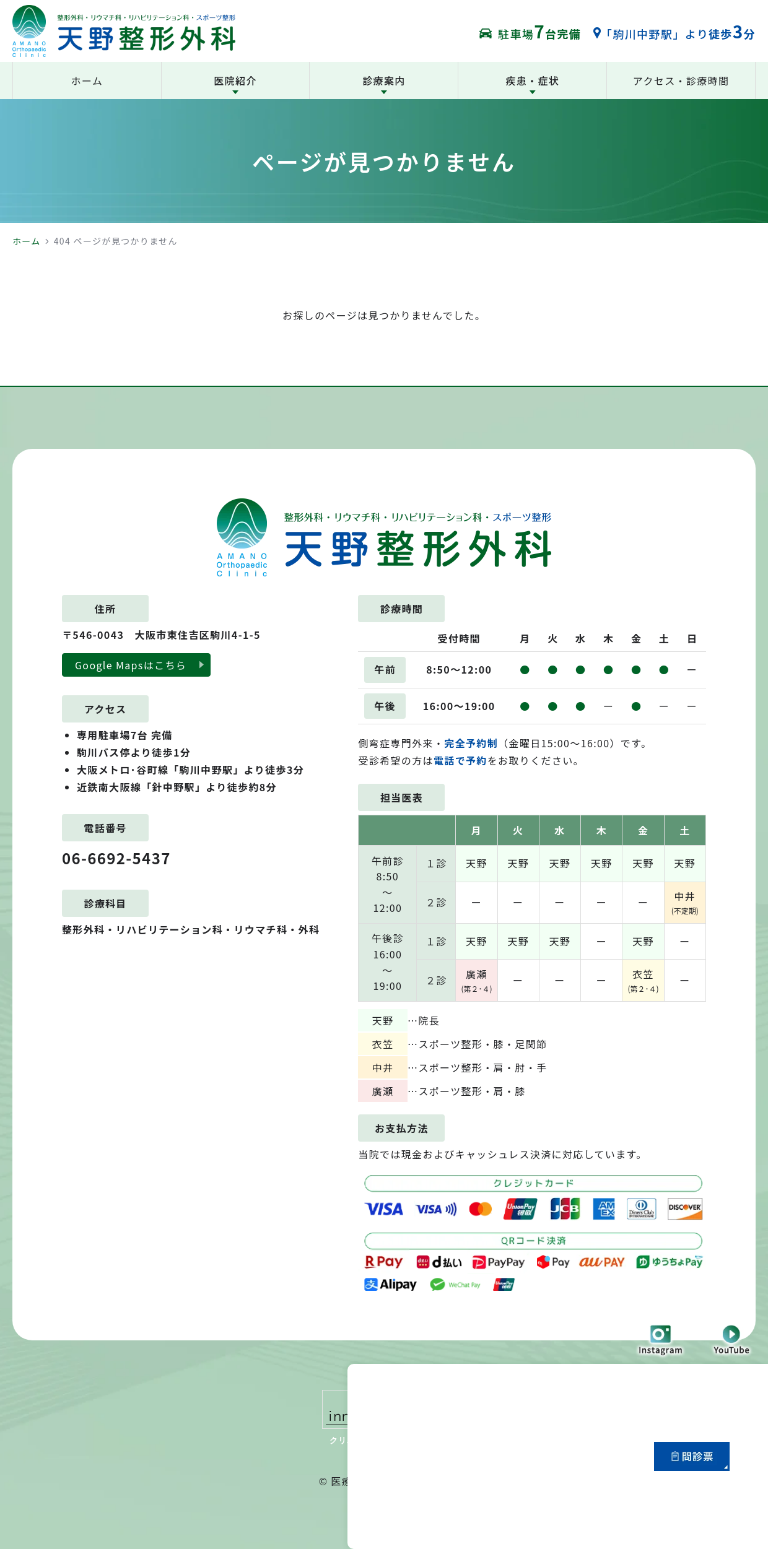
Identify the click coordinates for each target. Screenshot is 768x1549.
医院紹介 (235, 80)
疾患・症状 (532, 80)
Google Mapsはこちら (130, 664)
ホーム (26, 241)
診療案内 (383, 80)
